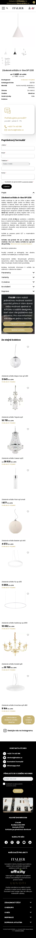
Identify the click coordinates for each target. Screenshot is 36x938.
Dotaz (3, 173)
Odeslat (6, 186)
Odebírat (18, 791)
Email (3, 153)
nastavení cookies (19, 930)
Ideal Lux (31, 93)
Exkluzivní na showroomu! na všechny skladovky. (17, 3)
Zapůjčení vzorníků (18, 324)
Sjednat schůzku (18, 330)
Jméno (4, 145)
